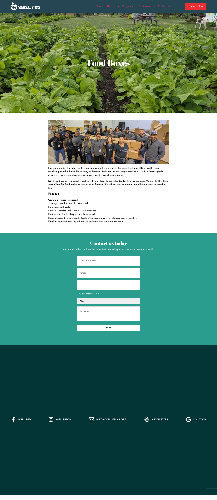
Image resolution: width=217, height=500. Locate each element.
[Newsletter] (146, 419)
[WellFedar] (51, 419)
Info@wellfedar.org (111, 419)
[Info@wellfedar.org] (91, 419)
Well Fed (24, 419)
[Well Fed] (13, 419)
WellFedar (63, 419)
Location (199, 419)
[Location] (188, 419)
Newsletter (159, 419)
